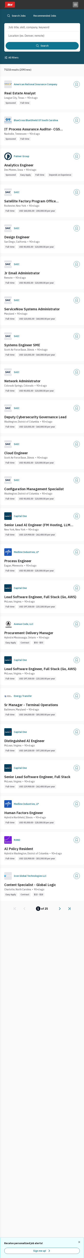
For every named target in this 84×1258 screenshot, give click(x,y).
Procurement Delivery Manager (28, 633)
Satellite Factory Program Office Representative (30, 201)
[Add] (77, 84)
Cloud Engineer (16, 453)
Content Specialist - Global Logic (30, 884)
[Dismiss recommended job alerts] (79, 1242)
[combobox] (39, 27)
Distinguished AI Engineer (24, 740)
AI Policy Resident (18, 848)
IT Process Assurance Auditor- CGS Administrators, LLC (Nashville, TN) (32, 129)
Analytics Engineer (19, 165)
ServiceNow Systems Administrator (32, 309)
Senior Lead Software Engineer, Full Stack (37, 776)
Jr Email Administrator (22, 273)
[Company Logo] (8, 84)
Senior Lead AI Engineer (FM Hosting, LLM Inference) (37, 525)
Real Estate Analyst (20, 93)
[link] (14, 908)
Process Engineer (18, 561)
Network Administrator (22, 381)
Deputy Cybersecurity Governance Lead (35, 417)
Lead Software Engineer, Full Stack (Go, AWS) (40, 597)
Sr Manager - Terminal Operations (31, 705)
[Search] (42, 46)
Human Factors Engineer (23, 812)
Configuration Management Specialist (34, 489)
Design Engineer (17, 237)
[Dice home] (9, 4)
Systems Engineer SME (22, 345)
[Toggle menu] (75, 4)
